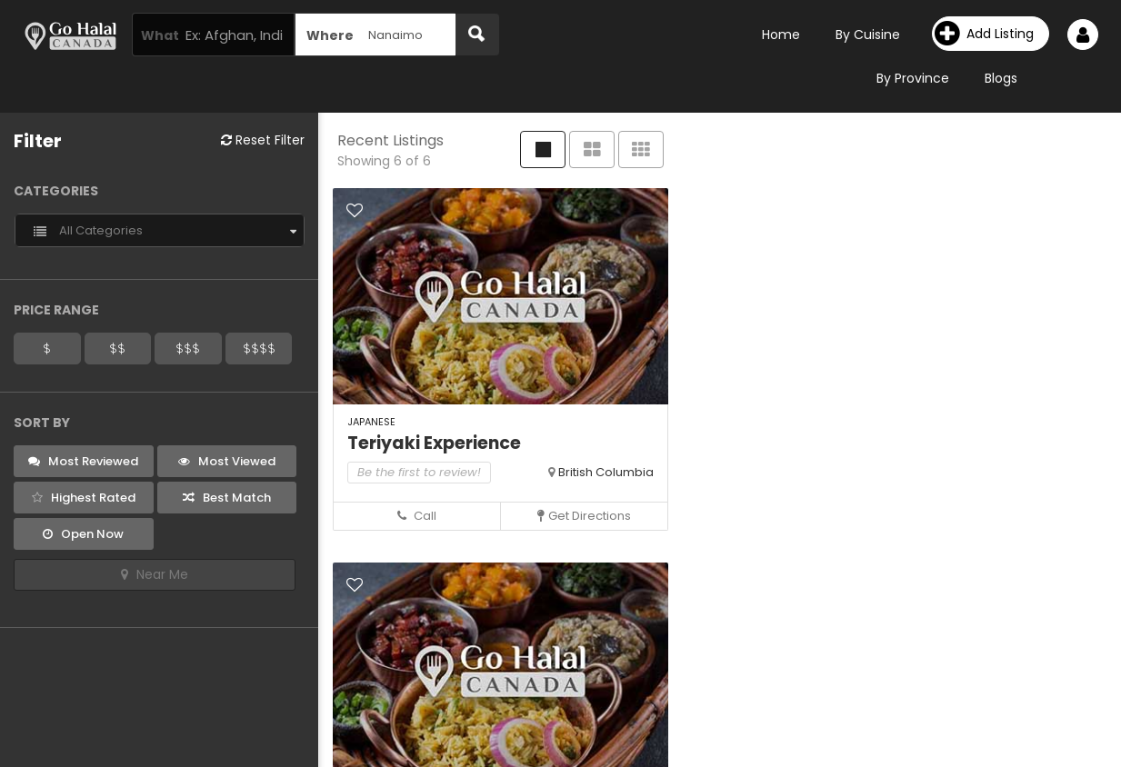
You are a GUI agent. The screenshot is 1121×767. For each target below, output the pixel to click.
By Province (912, 78)
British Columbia (606, 472)
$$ (117, 348)
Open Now (83, 534)
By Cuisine (868, 34)
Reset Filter (263, 140)
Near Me (154, 574)
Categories (56, 191)
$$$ (187, 348)
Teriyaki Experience (434, 443)
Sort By (42, 422)
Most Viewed (226, 461)
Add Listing (984, 33)
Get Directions (584, 515)
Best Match (227, 497)
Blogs (1001, 78)
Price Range (56, 310)
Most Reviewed (83, 461)
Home (781, 34)
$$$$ (259, 348)
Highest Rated (83, 497)
